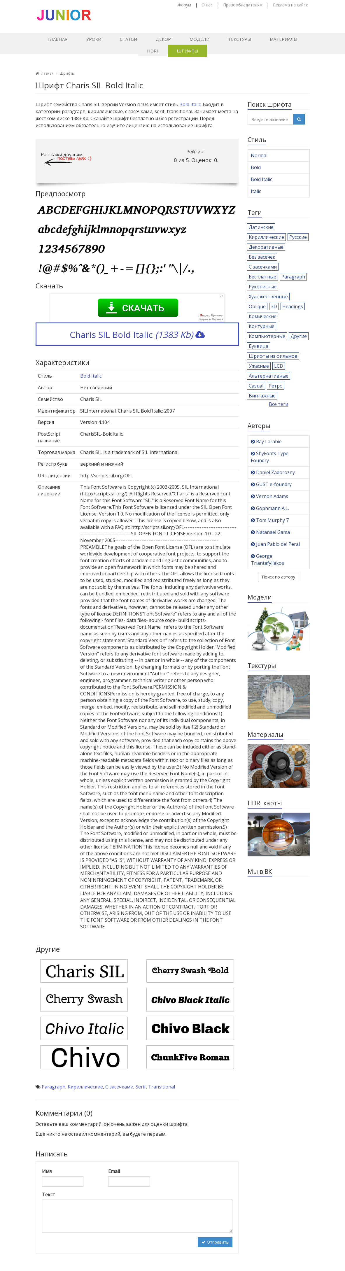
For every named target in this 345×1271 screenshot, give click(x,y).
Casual (256, 386)
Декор (163, 39)
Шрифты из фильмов (273, 356)
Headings (292, 306)
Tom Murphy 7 (270, 520)
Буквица (258, 346)
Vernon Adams (269, 496)
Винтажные (262, 395)
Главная (58, 39)
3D (274, 306)
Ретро (276, 386)
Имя (47, 1171)
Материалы (283, 39)
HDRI (152, 51)
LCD (278, 366)
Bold (256, 167)
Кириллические (85, 1087)
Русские (298, 237)
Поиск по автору (278, 577)
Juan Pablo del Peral (275, 544)
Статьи (128, 39)
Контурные (261, 326)
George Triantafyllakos (267, 559)
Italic (256, 191)
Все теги (278, 404)
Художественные (268, 296)
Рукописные (262, 286)
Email (114, 1171)
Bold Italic (190, 104)
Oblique (257, 306)
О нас (207, 5)
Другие (298, 336)
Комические (262, 316)
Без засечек (262, 257)
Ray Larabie (266, 441)
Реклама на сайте (290, 5)
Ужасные (259, 366)
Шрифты (187, 51)
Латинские (261, 227)
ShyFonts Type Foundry (269, 457)
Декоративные (266, 247)
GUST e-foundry (271, 484)
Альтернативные (268, 376)
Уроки (93, 39)
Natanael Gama (270, 532)
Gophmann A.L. (270, 508)
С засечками (119, 1087)
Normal (259, 155)
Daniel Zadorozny (273, 472)
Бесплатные (262, 277)
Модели (199, 39)
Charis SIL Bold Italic (137, 335)
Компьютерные (267, 336)
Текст (48, 1194)
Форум (184, 5)
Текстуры (239, 39)
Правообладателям (242, 5)
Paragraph (53, 1087)
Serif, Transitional (155, 1087)
